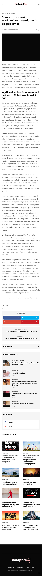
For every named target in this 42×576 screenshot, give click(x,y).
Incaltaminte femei (18, 360)
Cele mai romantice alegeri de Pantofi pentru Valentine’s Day (10, 505)
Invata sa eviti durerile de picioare (23, 404)
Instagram (30, 567)
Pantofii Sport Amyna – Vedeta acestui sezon (10, 483)
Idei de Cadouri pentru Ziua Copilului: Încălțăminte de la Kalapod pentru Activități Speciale (31, 460)
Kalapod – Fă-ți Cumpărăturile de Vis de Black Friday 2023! (31, 505)
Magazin (11, 567)
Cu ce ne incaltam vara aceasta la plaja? (21, 338)
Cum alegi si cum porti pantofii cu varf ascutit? (24, 394)
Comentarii (8, 346)
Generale (15, 370)
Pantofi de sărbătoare (19, 373)
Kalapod (4, 29)
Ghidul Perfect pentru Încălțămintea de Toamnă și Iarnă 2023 (30, 527)
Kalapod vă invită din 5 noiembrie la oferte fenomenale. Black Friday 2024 (10, 459)
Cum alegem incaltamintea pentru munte (21, 331)
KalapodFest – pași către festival (29, 483)
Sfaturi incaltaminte (8, 13)
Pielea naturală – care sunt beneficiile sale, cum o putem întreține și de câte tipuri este (24, 383)
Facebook (20, 567)
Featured (26, 453)
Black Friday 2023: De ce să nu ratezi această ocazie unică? (10, 527)
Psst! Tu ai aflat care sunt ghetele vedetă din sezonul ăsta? (25, 364)
